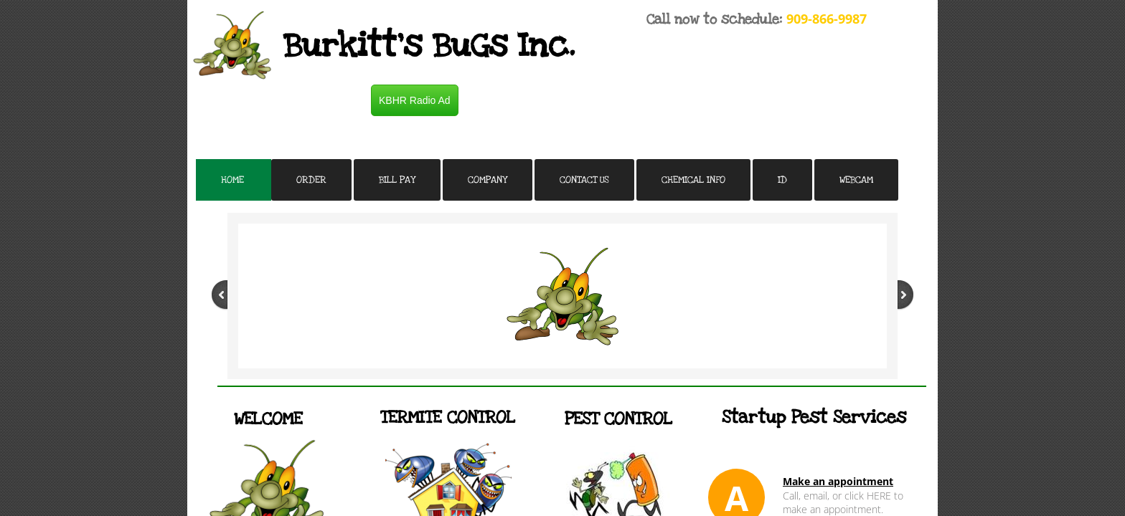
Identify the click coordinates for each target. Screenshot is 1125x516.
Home (232, 179)
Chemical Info (693, 179)
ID (782, 179)
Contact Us (584, 179)
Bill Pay (397, 179)
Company (487, 179)
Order (311, 179)
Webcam (856, 179)
